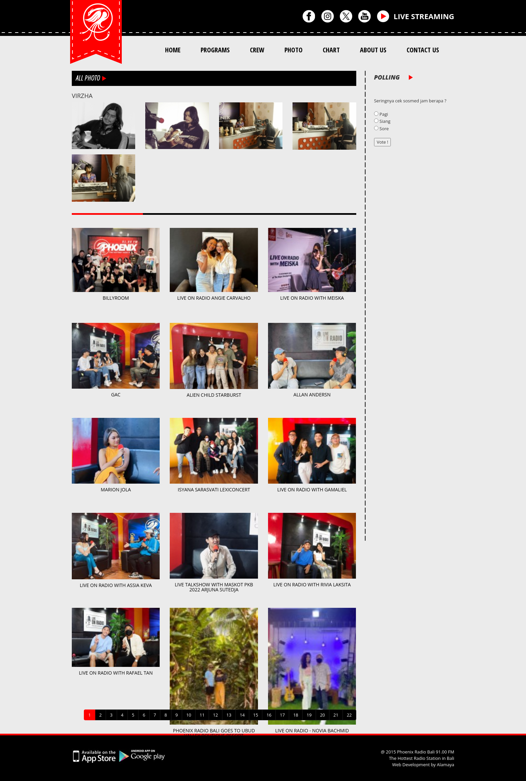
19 (309, 715)
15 (255, 715)
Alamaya (445, 765)
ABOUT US (373, 49)
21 (335, 715)
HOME (172, 49)
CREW (257, 49)
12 (215, 715)
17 (282, 715)
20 (322, 715)
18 (295, 715)
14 (242, 715)
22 (349, 715)
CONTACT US (423, 49)
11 (202, 715)
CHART (331, 49)
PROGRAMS (215, 49)
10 (188, 715)
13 (228, 715)
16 (268, 715)
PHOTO (293, 49)
